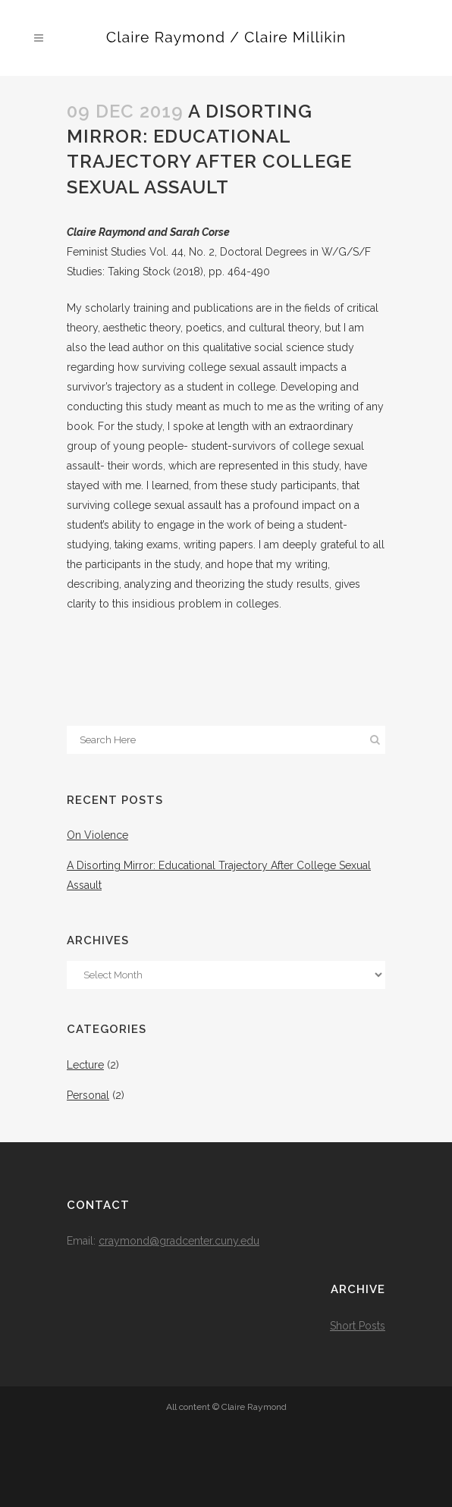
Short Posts (357, 1326)
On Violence (97, 835)
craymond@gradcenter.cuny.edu (179, 1241)
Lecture (85, 1065)
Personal (88, 1095)
